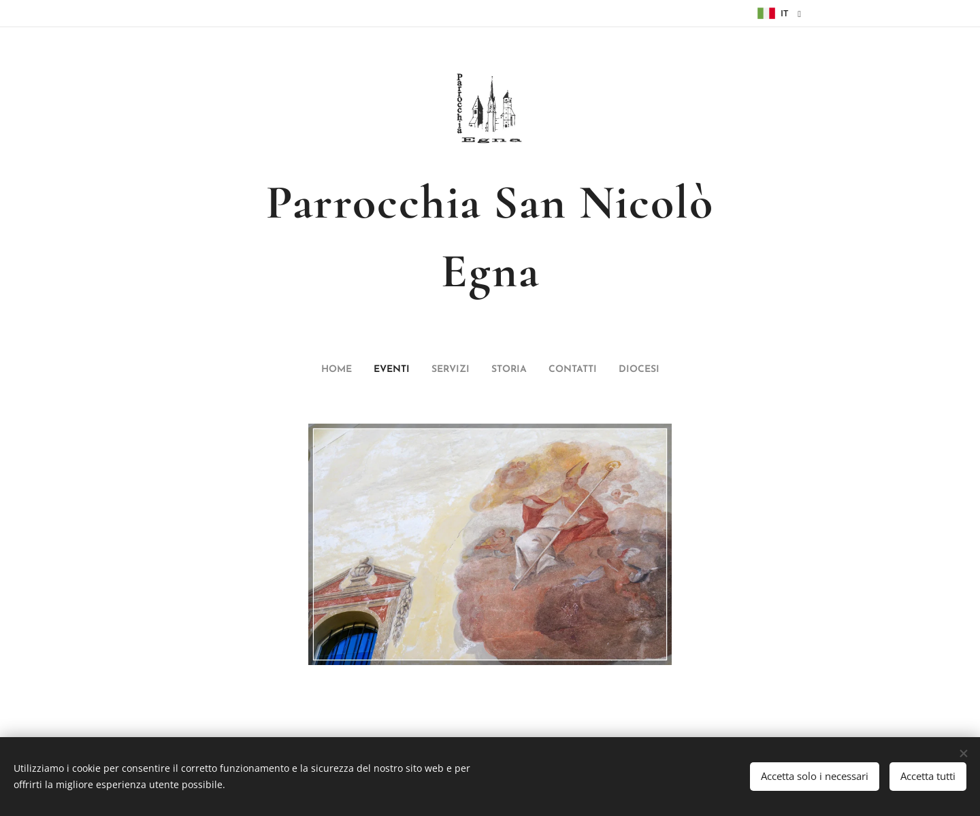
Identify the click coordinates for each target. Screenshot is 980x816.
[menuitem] (441, 370)
